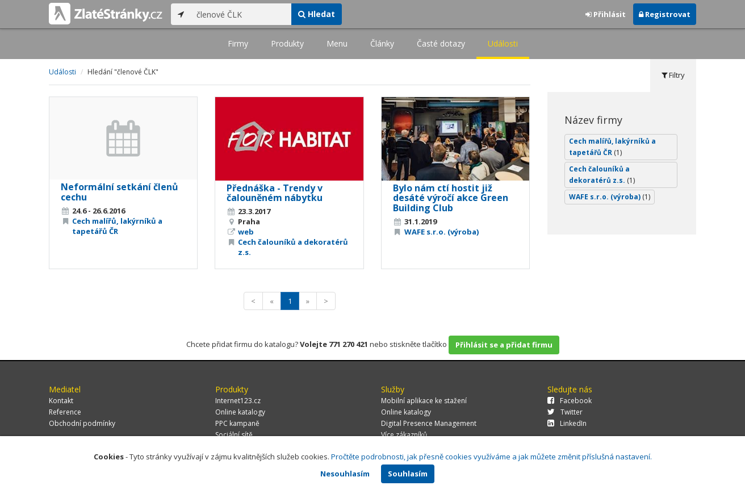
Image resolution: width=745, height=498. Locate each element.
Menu (337, 43)
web (246, 232)
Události (503, 43)
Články (382, 43)
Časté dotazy (441, 43)
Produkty (287, 43)
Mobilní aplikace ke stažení (424, 400)
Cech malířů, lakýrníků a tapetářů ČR (117, 226)
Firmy (238, 43)
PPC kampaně (237, 423)
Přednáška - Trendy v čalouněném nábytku (275, 193)
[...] (241, 14)
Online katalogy (240, 412)
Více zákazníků (404, 435)
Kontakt (61, 400)
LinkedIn (567, 423)
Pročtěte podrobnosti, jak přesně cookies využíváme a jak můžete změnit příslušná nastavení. (491, 456)
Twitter (565, 412)
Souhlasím (408, 473)
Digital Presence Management (428, 423)
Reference (65, 412)
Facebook (569, 400)
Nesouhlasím (345, 473)
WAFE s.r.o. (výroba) (441, 232)
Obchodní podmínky (82, 423)
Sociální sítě (234, 435)
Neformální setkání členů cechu (119, 192)
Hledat (316, 14)
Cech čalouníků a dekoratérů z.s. (602, 174)
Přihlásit (605, 14)
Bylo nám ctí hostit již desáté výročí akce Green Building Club (450, 198)
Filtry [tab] (673, 75)
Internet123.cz (238, 400)
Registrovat (664, 14)
